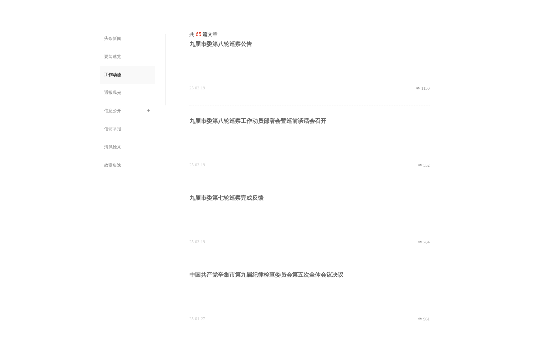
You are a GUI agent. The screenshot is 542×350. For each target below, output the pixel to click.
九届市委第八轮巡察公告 (220, 44)
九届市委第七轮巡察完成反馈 (226, 198)
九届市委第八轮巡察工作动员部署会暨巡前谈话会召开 (257, 121)
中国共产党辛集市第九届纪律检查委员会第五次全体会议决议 (266, 275)
